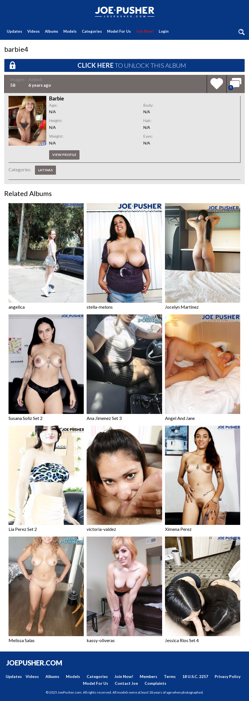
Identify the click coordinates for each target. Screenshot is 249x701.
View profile (64, 154)
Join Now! (145, 31)
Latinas (45, 170)
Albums (51, 31)
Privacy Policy (227, 676)
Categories (92, 31)
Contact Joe (126, 683)
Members (148, 676)
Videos (33, 31)
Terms (170, 676)
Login (164, 31)
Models (70, 31)
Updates (14, 31)
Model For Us (119, 31)
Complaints (155, 683)
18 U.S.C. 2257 (195, 676)
